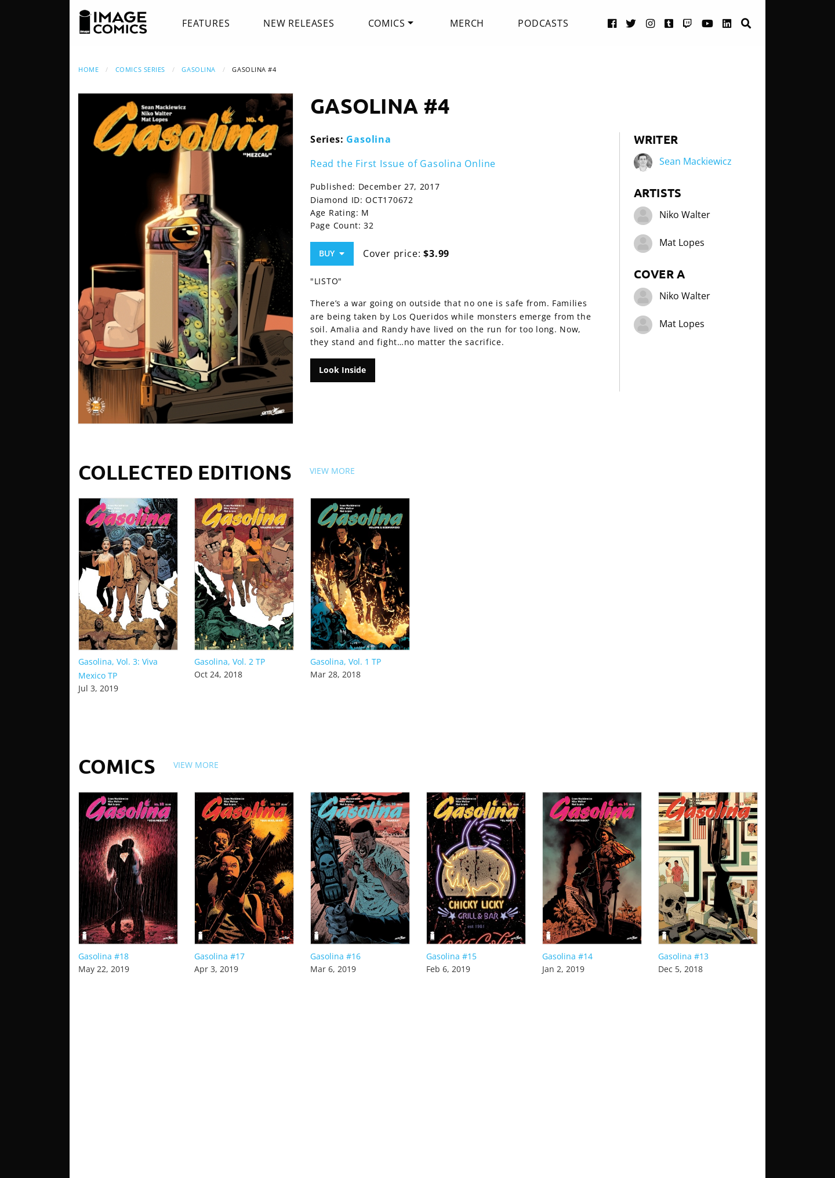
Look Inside (342, 369)
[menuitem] (206, 23)
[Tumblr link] (669, 23)
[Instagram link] (650, 23)
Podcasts (543, 23)
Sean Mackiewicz (695, 161)
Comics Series (140, 69)
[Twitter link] (631, 23)
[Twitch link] (687, 23)
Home (88, 69)
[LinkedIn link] (727, 23)
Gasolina (198, 69)
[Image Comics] (113, 22)
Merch (467, 23)
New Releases (299, 23)
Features (206, 23)
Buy (331, 253)
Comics (386, 23)
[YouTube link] (708, 23)
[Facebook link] (612, 23)
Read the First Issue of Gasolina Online (403, 163)
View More (332, 470)
